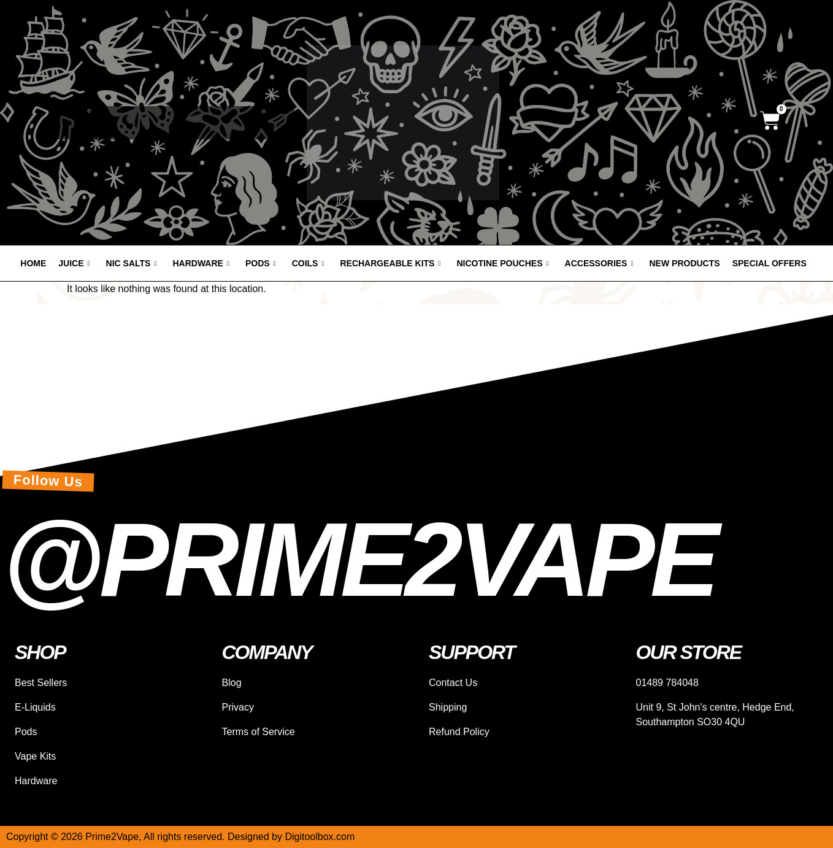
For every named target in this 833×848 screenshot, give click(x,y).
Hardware (200, 263)
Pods (260, 263)
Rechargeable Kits (390, 263)
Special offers (769, 263)
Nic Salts (131, 263)
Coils (308, 263)
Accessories (599, 263)
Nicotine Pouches (503, 263)
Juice (74, 263)
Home (33, 263)
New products (685, 263)
